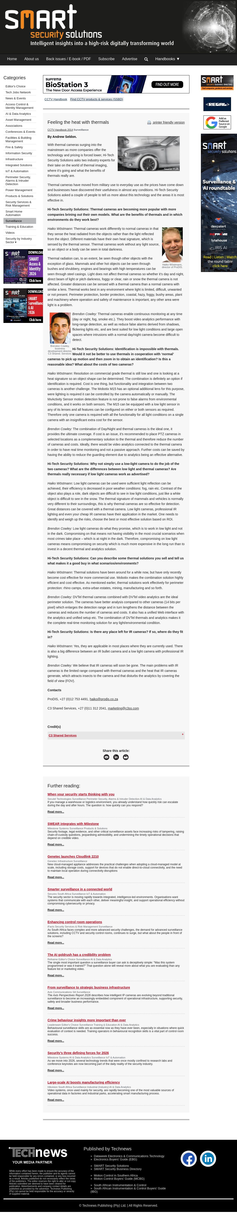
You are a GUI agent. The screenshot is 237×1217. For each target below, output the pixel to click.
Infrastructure (14, 159)
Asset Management (18, 119)
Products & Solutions (19, 196)
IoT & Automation (17, 171)
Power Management (19, 190)
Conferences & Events (20, 131)
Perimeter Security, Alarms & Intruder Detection (18, 180)
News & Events (16, 98)
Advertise (129, 59)
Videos (10, 232)
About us (31, 59)
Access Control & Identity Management (19, 106)
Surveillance (14, 221)
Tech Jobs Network (18, 92)
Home (12, 59)
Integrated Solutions (19, 165)
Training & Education (19, 226)
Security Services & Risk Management (18, 203)
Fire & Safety (14, 147)
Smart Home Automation (14, 213)
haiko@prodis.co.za (104, 699)
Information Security (19, 153)
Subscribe (106, 59)
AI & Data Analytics (18, 113)
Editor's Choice (16, 86)
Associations (14, 125)
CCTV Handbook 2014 (60, 129)
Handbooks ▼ (167, 59)
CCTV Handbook (56, 99)
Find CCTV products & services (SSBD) (96, 99)
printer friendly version (165, 122)
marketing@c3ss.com (123, 708)
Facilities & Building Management (18, 139)
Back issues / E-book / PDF (68, 59)
